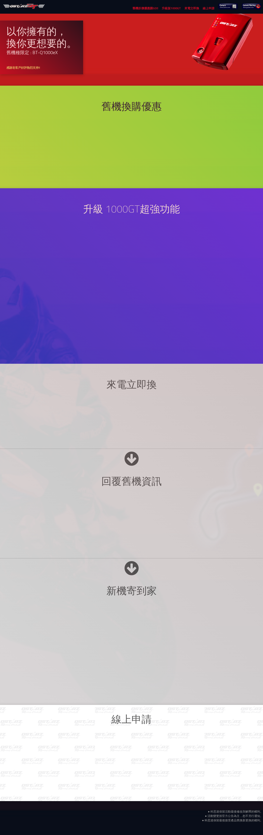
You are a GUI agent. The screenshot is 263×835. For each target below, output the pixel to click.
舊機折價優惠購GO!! (145, 8)
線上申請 (208, 8)
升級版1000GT (171, 8)
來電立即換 (191, 8)
